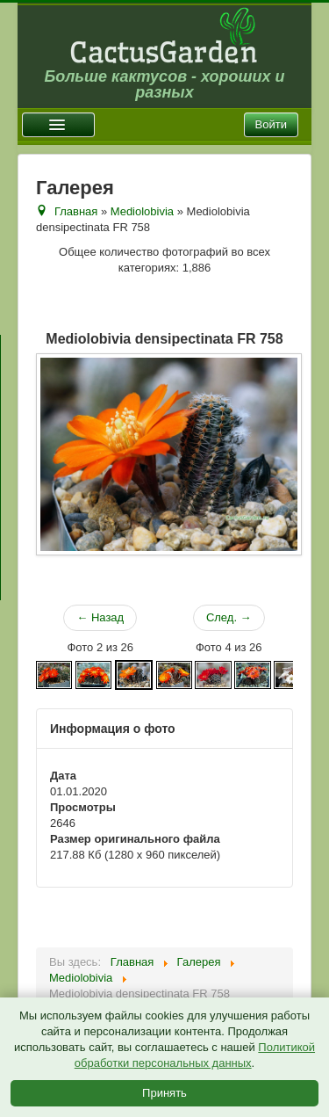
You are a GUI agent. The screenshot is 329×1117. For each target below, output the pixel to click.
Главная (75, 211)
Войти (271, 124)
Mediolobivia (142, 211)
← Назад (100, 617)
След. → (229, 617)
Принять (164, 1092)
